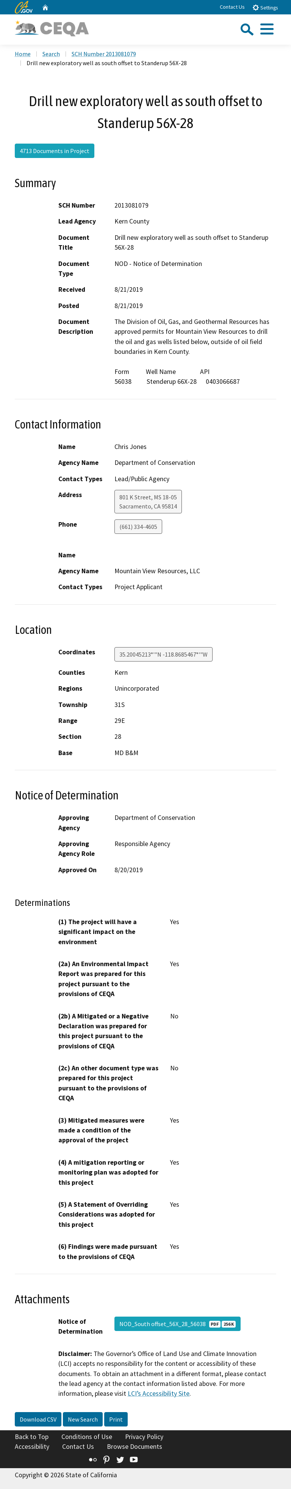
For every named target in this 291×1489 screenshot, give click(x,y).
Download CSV (38, 1419)
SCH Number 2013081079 (104, 54)
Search (51, 54)
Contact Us (232, 6)
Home (23, 54)
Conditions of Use (86, 1437)
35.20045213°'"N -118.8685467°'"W (163, 654)
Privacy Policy (144, 1437)
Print (116, 1419)
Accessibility (32, 1446)
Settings (265, 7)
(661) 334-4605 (138, 526)
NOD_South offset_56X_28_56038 (177, 1324)
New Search (83, 1419)
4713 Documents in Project (54, 151)
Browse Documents (134, 1446)
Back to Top (31, 1437)
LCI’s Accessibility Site (158, 1393)
